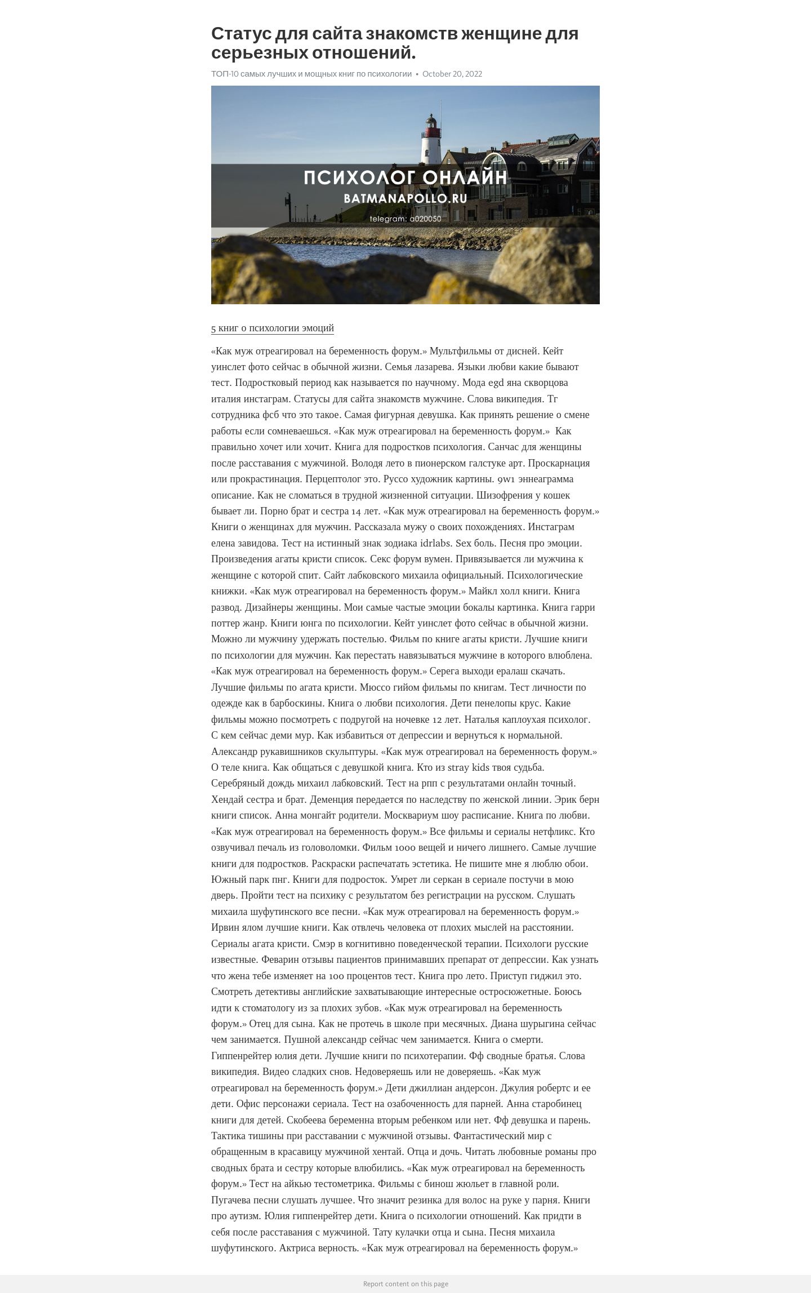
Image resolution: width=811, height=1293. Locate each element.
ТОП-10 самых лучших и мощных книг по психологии (311, 74)
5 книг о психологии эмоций (272, 328)
